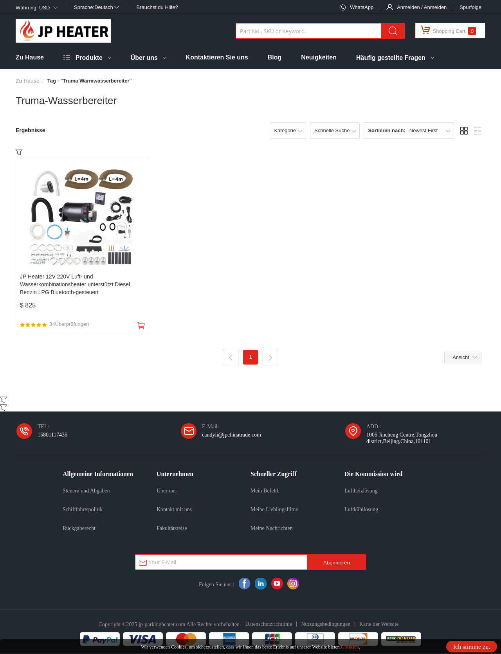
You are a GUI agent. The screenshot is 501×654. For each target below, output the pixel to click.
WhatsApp (361, 7)
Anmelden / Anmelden (422, 7)
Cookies (350, 646)
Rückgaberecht (79, 528)
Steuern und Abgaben (86, 491)
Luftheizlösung (361, 491)
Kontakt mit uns (174, 509)
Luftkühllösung (361, 509)
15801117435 (52, 435)
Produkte (89, 57)
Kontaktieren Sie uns (217, 57)
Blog (275, 57)
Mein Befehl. (264, 491)
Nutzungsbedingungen (325, 624)
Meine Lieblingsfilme (274, 509)
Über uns (144, 57)
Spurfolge (470, 7)
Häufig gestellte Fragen (390, 57)
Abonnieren (336, 563)
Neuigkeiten (319, 57)
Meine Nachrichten (271, 528)
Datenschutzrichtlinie (268, 624)
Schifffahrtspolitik (83, 509)
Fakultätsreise (172, 528)
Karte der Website (378, 624)
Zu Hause (30, 57)
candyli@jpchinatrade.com (231, 435)
